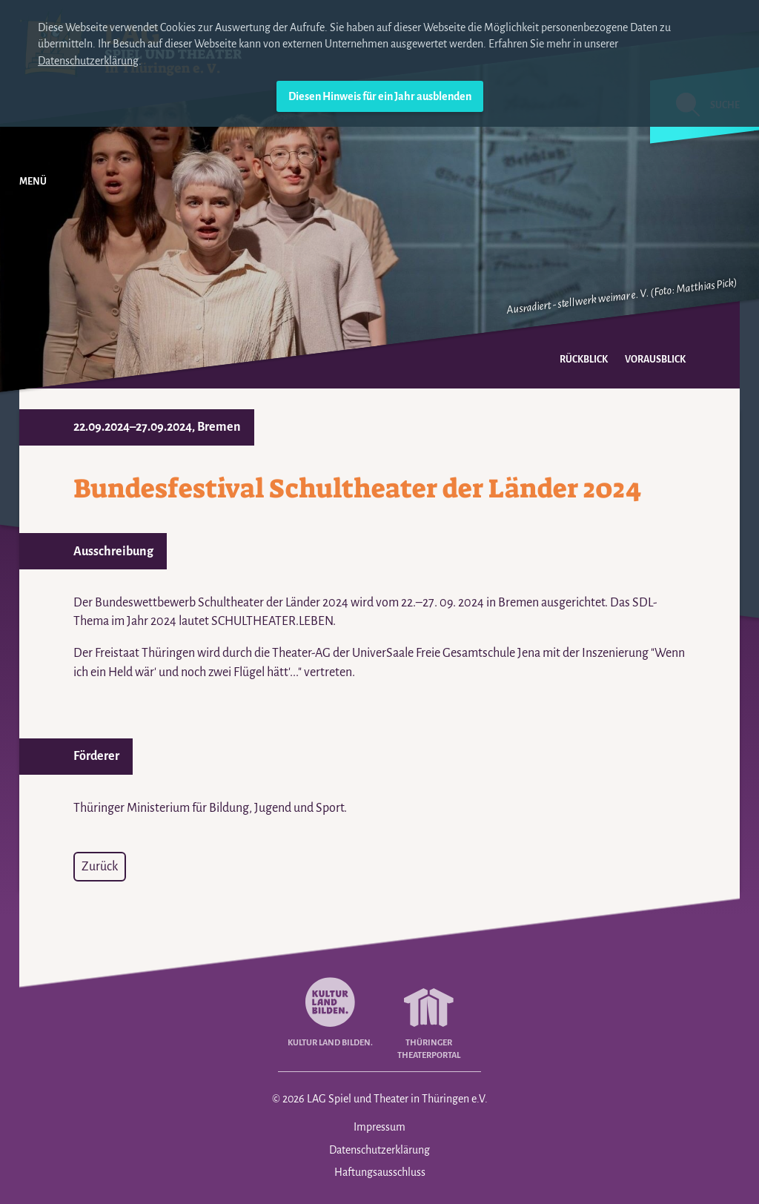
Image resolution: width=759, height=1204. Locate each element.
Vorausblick (655, 359)
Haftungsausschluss (379, 1172)
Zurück (100, 866)
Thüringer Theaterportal (428, 1016)
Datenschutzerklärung (88, 61)
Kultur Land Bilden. (330, 1009)
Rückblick (584, 359)
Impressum (379, 1127)
